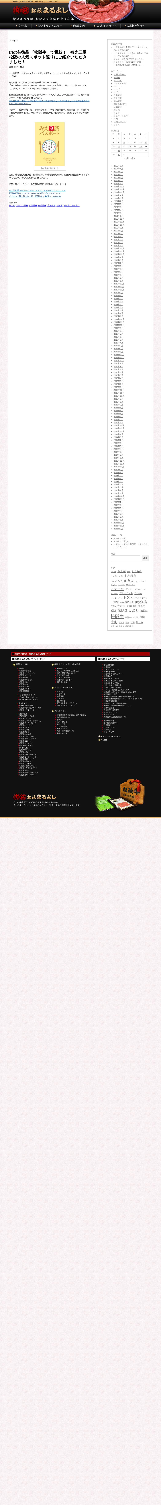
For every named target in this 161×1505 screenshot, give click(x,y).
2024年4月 (118, 169)
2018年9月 (118, 293)
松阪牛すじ (23, 682)
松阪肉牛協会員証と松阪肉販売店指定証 (119, 696)
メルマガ (60, 698)
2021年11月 (119, 189)
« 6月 (126, 158)
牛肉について (120, 122)
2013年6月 (118, 478)
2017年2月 (118, 348)
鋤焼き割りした (25, 750)
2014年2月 (118, 455)
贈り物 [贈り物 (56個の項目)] (139, 622)
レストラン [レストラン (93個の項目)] (125, 597)
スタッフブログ (110, 727)
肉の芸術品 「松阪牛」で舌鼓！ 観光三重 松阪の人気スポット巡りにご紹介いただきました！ (49, 57)
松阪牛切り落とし (26, 680)
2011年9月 (118, 529)
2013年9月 (118, 470)
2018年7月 (118, 298)
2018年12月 (119, 284)
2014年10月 (119, 431)
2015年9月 (118, 399)
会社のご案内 (109, 665)
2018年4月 (118, 307)
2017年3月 (118, 346)
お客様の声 (108, 676)
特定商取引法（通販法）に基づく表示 (71, 715)
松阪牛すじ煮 (24, 727)
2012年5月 (118, 508)
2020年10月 (119, 225)
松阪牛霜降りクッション (28, 772)
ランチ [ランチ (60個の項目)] (138, 593)
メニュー (118, 86)
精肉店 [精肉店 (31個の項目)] (121, 622)
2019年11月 (119, 251)
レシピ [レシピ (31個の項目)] (113, 598)
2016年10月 (119, 360)
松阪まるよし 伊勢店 (112, 683)
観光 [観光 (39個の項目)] (133, 622)
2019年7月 (118, 263)
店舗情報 (51, 205)
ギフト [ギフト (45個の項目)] (114, 584)
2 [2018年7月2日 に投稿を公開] (118, 138)
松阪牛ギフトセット (27, 710)
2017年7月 (118, 334)
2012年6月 (118, 505)
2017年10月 (119, 325)
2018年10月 (119, 290)
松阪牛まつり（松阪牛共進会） (116, 703)
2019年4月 (118, 272)
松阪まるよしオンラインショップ (30, 659)
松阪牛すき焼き (25, 671)
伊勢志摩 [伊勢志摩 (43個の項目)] (129, 602)
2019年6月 (118, 266)
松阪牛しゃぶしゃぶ (27, 673)
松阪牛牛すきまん (26, 745)
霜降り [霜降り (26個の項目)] (121, 626)
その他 (12, 205)
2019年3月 (118, 275)
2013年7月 (118, 475)
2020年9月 (118, 228)
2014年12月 (119, 425)
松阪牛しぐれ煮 (25, 718)
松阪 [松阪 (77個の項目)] (113, 610)
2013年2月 (118, 490)
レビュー (118, 92)
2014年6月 (118, 443)
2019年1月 (118, 281)
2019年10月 (119, 254)
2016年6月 (118, 372)
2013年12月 (119, 461)
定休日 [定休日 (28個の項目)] (129, 606)
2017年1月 (118, 352)
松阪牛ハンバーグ (26, 725)
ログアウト (61, 694)
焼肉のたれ (23, 748)
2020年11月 (119, 222)
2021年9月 (118, 195)
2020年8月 (118, 231)
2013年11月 (119, 464)
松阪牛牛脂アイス (26, 761)
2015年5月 (118, 410)
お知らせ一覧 (120, 538)
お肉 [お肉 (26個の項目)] (128, 572)
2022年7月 (118, 180)
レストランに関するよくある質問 (116, 690)
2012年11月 (119, 499)
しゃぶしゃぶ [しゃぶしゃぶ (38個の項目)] (117, 576)
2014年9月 (118, 434)
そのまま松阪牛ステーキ (28, 697)
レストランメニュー (111, 669)
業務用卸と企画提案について (115, 717)
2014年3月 (118, 452)
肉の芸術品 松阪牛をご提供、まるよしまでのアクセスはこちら (37, 190)
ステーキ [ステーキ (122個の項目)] (117, 589)
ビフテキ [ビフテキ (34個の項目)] (114, 594)
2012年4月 (118, 511)
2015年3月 (118, 416)
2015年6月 (118, 408)
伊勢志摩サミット (110, 712)
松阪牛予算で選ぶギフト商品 (30, 708)
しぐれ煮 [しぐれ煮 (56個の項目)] (137, 571)
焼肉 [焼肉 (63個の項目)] (142, 617)
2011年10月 (119, 526)
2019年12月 (119, 248)
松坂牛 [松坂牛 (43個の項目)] (141, 606)
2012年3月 (118, 514)
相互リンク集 (62, 682)
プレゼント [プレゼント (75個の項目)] (126, 593)
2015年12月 (119, 390)
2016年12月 (119, 354)
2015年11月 (119, 393)
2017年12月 (119, 319)
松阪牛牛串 (23, 684)
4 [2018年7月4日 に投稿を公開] (129, 138)
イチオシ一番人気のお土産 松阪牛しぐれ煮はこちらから (35, 196)
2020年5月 (118, 239)
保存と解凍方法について (66, 673)
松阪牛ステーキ (25, 675)
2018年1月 (118, 316)
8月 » (132, 158)
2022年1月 (118, 183)
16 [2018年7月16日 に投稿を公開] (119, 146)
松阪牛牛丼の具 (25, 734)
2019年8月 (118, 260)
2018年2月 (118, 313)
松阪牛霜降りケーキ (27, 759)
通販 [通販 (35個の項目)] (113, 626)
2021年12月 (119, 186)
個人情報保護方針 (64, 717)
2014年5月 (118, 446)
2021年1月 (118, 216)
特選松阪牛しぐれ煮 (27, 716)
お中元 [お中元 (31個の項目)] (113, 572)
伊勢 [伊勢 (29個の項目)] (122, 602)
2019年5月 (118, 269)
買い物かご (61, 701)
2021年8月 (118, 198)
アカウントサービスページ (67, 703)
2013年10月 (119, 467)
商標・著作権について (65, 731)
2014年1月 (118, 458)
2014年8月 (118, 437)
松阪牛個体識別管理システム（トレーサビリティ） (123, 699)
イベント (118, 80)
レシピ (117, 89)
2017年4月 (118, 343)
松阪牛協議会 (109, 708)
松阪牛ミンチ (24, 686)
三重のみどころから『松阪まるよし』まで (120, 692)
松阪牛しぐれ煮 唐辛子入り (30, 721)
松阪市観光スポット (64, 675)
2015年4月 (118, 414)
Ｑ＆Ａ (117, 125)
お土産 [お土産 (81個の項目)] (122, 571)
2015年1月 (118, 422)
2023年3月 (118, 172)
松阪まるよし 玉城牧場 (112, 685)
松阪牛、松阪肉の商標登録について (117, 705)
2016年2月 (118, 384)
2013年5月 (118, 481)
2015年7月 (118, 405)
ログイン (60, 692)
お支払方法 (61, 720)
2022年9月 (118, 174)
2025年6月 (118, 166)
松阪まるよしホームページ (113, 659)
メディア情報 (22, 205)
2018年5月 (118, 304)
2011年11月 (119, 523)
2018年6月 (118, 301)
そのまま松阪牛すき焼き (28, 699)
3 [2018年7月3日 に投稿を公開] (124, 138)
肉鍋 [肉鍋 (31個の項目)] (127, 622)
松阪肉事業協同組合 (111, 701)
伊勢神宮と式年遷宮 (111, 710)
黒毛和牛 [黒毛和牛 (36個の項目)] (129, 626)
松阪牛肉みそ (24, 732)
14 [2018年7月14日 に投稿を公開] (146, 142)
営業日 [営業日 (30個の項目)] (113, 606)
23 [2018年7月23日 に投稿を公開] (119, 150)
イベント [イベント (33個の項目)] (142, 581)
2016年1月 (118, 387)
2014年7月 (118, 440)
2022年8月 (118, 178)
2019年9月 (118, 257)
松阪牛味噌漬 (24, 691)
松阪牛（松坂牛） (72, 205)
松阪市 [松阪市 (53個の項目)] (144, 610)
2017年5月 (118, 340)
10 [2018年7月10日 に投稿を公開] (124, 142)
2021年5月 (118, 207)
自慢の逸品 (23, 714)
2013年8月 (118, 472)
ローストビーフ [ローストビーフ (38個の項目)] (140, 598)
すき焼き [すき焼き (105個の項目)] (130, 575)
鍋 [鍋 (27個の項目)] (117, 626)
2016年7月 (118, 369)
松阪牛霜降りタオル (27, 775)
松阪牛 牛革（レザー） (28, 768)
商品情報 (42, 205)
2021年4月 (118, 210)
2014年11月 (119, 428)
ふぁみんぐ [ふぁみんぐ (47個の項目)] (116, 581)
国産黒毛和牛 (120, 104)
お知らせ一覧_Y (121, 541)
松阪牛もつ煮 (24, 730)
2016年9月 (118, 363)
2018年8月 (118, 295)
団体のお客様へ (110, 672)
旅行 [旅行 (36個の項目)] (135, 606)
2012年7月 (118, 502)
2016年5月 (118, 375)
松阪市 (60, 205)
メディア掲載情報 (64, 677)
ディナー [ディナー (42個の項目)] (129, 589)
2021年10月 (119, 192)
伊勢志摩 (118, 98)
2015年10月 (119, 396)
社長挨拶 (107, 667)
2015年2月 (118, 419)
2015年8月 (118, 402)
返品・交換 (61, 724)
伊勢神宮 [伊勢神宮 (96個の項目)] (141, 602)
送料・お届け (62, 722)
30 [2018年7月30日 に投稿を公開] (119, 154)
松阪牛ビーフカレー (27, 736)
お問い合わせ (120, 74)
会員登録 (60, 696)
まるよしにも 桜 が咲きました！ (128, 59)
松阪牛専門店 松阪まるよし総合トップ (33, 654)
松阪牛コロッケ (25, 741)
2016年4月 (118, 378)
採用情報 (107, 725)
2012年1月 (118, 520)
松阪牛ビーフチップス (27, 754)
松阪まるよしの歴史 (111, 678)
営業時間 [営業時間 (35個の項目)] (122, 606)
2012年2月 (118, 517)
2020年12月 (119, 219)
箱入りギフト (24, 703)
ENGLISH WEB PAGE (111, 736)
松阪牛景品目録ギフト (27, 766)
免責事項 (107, 730)
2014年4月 (118, 449)
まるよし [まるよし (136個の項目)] (131, 580)
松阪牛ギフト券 (25, 763)
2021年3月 (118, 213)
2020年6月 (118, 236)
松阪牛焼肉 (23, 677)
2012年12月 (119, 496)
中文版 (104, 740)
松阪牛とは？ (62, 668)
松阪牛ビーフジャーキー (28, 757)
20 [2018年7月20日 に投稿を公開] (140, 146)
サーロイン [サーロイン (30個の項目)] (130, 585)
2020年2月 (118, 242)
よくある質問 (62, 726)
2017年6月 (118, 337)
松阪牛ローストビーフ (27, 723)
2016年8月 (118, 366)
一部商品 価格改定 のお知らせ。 (128, 65)
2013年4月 (118, 484)
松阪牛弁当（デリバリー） (114, 674)
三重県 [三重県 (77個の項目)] (115, 602)
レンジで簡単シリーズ (27, 695)
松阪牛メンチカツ (26, 743)
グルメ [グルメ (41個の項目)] (121, 585)
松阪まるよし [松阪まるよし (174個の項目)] (128, 610)
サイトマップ (62, 728)
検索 (145, 558)
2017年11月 (119, 322)
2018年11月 (119, 287)
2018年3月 (118, 310)
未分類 (117, 110)
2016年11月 (119, 357)
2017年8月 (118, 331)
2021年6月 (118, 204)
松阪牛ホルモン (25, 689)
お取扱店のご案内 (110, 694)
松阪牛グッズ (24, 770)
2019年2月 (118, 278)
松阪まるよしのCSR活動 (113, 681)
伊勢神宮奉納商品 (26, 705)
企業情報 (33, 205)
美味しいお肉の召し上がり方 (68, 671)
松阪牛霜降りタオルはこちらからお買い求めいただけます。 (36, 193)
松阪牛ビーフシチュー (27, 739)
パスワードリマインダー (66, 705)
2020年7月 (118, 233)
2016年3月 (118, 381)
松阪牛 (21, 668)
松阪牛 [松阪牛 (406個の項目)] (117, 616)
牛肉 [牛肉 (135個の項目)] (114, 622)
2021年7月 (118, 201)
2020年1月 (118, 245)
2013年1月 (118, 493)
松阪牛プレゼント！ (64, 680)
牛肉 (116, 119)
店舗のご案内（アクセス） (114, 687)
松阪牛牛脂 (23, 752)
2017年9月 (118, 328)
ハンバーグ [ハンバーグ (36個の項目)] (140, 589)
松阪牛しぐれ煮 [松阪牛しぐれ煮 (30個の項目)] (131, 617)
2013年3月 (118, 487)
